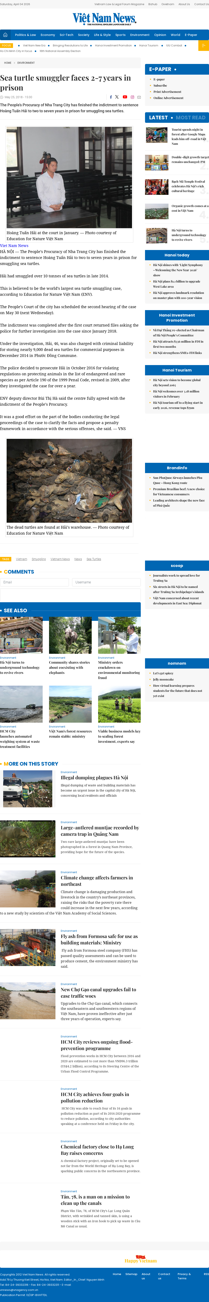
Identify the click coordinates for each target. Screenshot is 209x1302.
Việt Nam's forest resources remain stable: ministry (70, 733)
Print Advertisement (167, 92)
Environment (139, 35)
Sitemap (131, 1274)
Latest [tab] (158, 117)
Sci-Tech (66, 35)
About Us (184, 4)
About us (146, 1276)
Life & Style (102, 35)
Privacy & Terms (184, 1276)
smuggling (39, 559)
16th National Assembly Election (60, 51)
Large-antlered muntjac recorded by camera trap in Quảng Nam (100, 830)
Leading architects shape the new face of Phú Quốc (179, 502)
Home (7, 63)
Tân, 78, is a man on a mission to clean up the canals (95, 1199)
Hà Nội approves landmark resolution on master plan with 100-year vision (178, 295)
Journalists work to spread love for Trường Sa (176, 578)
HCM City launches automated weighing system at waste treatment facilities (20, 739)
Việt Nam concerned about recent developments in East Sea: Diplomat (177, 600)
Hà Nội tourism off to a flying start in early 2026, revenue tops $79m (178, 405)
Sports (120, 35)
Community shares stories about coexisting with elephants (69, 667)
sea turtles (94, 559)
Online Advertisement (168, 98)
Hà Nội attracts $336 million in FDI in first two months (178, 344)
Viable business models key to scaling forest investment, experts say (119, 736)
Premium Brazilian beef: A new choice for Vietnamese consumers (179, 491)
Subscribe (160, 85)
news (78, 559)
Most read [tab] (191, 117)
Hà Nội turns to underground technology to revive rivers (20, 667)
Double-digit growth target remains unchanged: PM (190, 159)
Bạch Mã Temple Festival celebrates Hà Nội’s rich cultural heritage (188, 186)
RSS (206, 1274)
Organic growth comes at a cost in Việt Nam (190, 208)
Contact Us (201, 4)
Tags (5, 559)
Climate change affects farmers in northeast (97, 880)
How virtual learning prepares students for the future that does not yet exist (177, 691)
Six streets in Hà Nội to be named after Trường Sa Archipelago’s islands (178, 589)
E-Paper (191, 35)
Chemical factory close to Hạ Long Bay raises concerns (97, 1149)
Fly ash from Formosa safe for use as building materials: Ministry (99, 939)
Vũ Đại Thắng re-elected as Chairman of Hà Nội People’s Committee (178, 332)
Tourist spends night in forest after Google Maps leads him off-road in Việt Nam (189, 136)
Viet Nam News (14, 245)
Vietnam (21, 559)
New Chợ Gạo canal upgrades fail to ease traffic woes (98, 992)
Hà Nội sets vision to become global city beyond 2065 (176, 382)
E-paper (160, 69)
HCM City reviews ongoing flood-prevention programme (97, 1045)
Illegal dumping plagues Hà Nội (94, 777)
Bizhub (152, 4)
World (175, 35)
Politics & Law (25, 35)
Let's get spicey (163, 673)
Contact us (164, 1276)
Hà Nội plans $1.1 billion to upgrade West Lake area (176, 284)
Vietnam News (60, 559)
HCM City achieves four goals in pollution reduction (95, 1097)
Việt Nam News (104, 19)
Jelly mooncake (163, 679)
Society (83, 35)
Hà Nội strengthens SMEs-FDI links (177, 353)
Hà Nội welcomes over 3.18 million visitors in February (176, 393)
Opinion (160, 35)
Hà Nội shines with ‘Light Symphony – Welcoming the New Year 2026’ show (178, 270)
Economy (48, 35)
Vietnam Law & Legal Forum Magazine (119, 4)
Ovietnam (167, 4)
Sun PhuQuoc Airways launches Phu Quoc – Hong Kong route (177, 480)
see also (15, 611)
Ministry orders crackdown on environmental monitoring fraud (119, 670)
